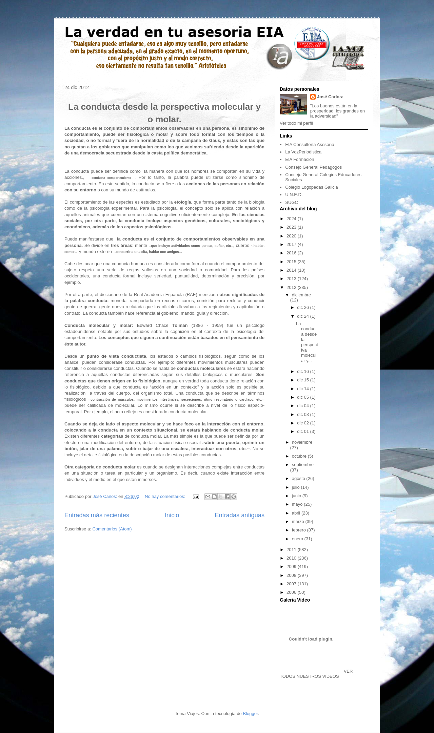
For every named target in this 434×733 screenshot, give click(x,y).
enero (298, 538)
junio (297, 495)
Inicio (172, 515)
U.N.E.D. (293, 194)
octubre (300, 456)
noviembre (302, 442)
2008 (292, 575)
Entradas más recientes (96, 515)
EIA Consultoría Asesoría (309, 144)
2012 (292, 287)
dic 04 (303, 405)
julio (296, 487)
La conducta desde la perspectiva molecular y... (307, 342)
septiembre (303, 464)
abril (296, 513)
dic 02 (303, 422)
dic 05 (303, 397)
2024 (292, 218)
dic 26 (303, 307)
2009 (292, 566)
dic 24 (303, 316)
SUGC (291, 202)
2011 (292, 549)
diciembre (301, 294)
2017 (292, 244)
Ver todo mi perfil (296, 123)
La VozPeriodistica (303, 151)
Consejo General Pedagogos (313, 167)
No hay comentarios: (165, 496)
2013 (292, 278)
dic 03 (303, 414)
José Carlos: (330, 96)
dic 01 (303, 431)
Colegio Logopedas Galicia (311, 187)
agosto (299, 478)
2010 (292, 558)
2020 (292, 235)
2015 (292, 261)
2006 (292, 592)
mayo (298, 504)
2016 (292, 252)
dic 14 (303, 388)
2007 (292, 583)
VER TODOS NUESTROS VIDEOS (316, 674)
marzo (298, 521)
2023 (292, 227)
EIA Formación (299, 159)
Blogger (250, 713)
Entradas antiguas (239, 515)
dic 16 (303, 371)
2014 (292, 270)
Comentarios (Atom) (112, 528)
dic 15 (303, 379)
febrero (299, 529)
